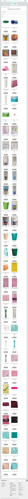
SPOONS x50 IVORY (14, 318)
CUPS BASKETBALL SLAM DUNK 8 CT (14, 211)
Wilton (19, 484)
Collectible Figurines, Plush (13, 488)
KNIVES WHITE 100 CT (5, 104)
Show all (11, 495)
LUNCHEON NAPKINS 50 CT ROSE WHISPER (14, 379)
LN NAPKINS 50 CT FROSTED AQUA (5, 441)
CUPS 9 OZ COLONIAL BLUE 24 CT (14, 196)
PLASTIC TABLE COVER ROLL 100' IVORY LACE (14, 74)
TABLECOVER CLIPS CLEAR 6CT (6, 333)
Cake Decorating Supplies (13, 485)
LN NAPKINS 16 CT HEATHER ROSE (5, 379)
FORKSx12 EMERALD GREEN (5, 318)
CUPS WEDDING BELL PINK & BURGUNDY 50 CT (14, 135)
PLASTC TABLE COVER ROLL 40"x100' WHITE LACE (5, 89)
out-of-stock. (14, 398)
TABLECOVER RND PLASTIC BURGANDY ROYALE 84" (5, 410)
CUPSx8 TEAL (14, 241)
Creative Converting (21, 487)
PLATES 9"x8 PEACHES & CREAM (6, 471)
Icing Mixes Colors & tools (13, 493)
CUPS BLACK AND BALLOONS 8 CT (6, 226)
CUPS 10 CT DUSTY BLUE (14, 180)
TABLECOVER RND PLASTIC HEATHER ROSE (5, 303)
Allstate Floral (20, 485)
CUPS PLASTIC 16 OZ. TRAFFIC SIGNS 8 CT (14, 226)
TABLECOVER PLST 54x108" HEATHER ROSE (14, 303)
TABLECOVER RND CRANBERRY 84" (14, 410)
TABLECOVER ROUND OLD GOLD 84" (14, 273)
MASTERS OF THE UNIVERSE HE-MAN (14, 58)
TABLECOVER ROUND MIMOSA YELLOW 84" (6, 394)
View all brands (21, 494)
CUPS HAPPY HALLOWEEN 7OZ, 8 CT (6, 43)
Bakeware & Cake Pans (13, 484)
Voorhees (20, 490)
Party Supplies (11, 494)
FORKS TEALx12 (14, 348)
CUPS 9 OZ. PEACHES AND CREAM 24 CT (6, 242)
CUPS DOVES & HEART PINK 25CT (5, 151)
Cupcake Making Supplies (13, 490)
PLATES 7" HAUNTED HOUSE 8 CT (14, 43)
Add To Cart (5, 31)
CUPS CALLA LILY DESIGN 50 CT (6, 135)
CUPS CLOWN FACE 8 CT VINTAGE (6, 196)
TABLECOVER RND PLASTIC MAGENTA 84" (5, 425)
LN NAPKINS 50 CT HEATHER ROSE (14, 364)
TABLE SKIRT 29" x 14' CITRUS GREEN (5, 120)
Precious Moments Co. (21, 489)
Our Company (3, 484)
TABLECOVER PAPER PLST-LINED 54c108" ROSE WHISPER (14, 288)
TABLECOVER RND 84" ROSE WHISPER (5, 288)
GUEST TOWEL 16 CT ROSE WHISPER (6, 74)
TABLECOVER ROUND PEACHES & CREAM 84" (6, 273)
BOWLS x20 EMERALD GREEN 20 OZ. (6, 28)
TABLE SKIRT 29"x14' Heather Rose (14, 120)
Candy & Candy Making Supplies (12, 487)
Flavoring (11, 491)
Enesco (19, 486)
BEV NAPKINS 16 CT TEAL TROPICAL (14, 441)
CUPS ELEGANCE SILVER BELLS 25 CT (14, 151)
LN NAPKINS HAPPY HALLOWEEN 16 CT (5, 58)
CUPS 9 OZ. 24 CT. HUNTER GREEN (14, 257)
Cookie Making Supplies (13, 489)
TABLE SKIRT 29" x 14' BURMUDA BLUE (14, 105)
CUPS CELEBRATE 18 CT (6, 180)
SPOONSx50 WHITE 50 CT (6, 348)
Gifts (10, 492)
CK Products (20, 488)
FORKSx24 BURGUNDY (6, 363)
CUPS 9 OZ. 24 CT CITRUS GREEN (6, 210)
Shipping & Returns (3, 485)
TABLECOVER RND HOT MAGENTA (14, 394)
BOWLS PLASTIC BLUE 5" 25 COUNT (14, 28)
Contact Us (2, 486)
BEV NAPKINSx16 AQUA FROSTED (14, 333)
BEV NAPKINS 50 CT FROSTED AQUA (14, 456)
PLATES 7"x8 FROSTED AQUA (14, 471)
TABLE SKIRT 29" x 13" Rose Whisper (14, 89)
